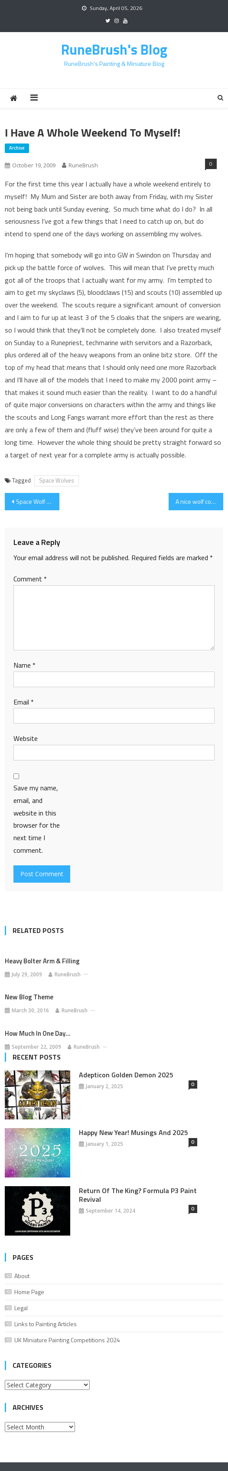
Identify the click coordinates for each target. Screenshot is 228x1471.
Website (25, 738)
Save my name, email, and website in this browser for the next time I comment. (36, 819)
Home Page (29, 1291)
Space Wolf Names (37, 501)
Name (24, 665)
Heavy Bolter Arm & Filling (42, 961)
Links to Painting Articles (45, 1323)
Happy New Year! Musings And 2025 (133, 1132)
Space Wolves (56, 480)
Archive (17, 147)
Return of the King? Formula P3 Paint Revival (138, 1195)
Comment (30, 579)
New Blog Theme (29, 997)
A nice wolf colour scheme (199, 501)
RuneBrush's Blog (114, 49)
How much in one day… (38, 1033)
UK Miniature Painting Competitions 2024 (67, 1339)
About (21, 1275)
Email (23, 702)
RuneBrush (83, 165)
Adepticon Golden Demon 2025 (126, 1074)
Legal (21, 1307)
